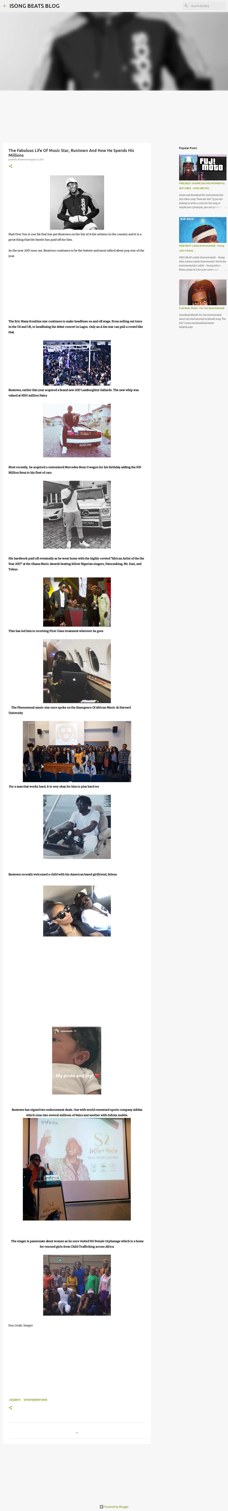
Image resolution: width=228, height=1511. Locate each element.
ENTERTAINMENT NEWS (35, 1400)
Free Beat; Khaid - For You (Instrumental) (201, 308)
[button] (10, 166)
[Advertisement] (114, 116)
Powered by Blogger (114, 1506)
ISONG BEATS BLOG (34, 6)
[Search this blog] (207, 6)
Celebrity (15, 1400)
